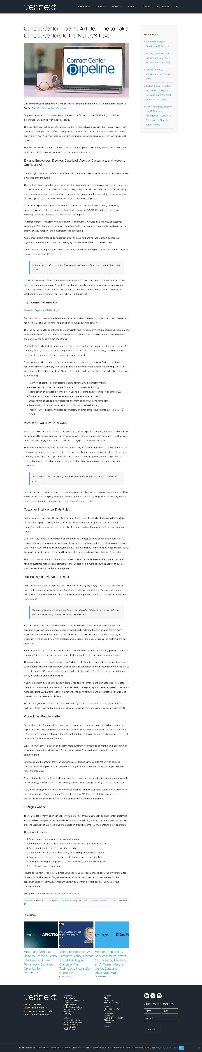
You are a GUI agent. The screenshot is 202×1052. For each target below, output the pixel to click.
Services (67, 1018)
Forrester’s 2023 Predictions (62, 215)
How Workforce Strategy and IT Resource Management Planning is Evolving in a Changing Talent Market (159, 116)
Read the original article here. (52, 108)
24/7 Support (70, 1029)
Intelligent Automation (73, 1009)
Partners (107, 1011)
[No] (198, 1048)
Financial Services (71, 1027)
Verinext (29, 901)
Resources (108, 1000)
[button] (177, 6)
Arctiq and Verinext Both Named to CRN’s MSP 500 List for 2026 (40, 956)
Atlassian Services (72, 1025)
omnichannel (103, 901)
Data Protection (70, 1003)
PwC (78, 590)
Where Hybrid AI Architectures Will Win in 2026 (158, 74)
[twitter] (152, 995)
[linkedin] (146, 995)
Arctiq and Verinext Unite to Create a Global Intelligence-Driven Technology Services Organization (76, 960)
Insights (107, 996)
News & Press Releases (67, 901)
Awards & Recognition (113, 1018)
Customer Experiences (74, 1000)
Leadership (109, 1016)
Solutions (68, 996)
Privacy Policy (159, 1048)
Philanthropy (109, 1020)
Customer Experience (90, 901)
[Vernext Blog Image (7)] (76, 70)
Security (67, 1014)
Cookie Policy (172, 1048)
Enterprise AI (69, 998)
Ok (181, 1048)
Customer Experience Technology (41, 310)
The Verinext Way (112, 1009)
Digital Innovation (71, 1005)
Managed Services (72, 1020)
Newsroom (108, 1013)
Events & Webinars (112, 1003)
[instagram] (159, 995)
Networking (69, 1012)
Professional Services (73, 1022)
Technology (113, 901)
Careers (107, 1022)
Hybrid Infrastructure (73, 1007)
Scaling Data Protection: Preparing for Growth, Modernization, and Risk (158, 58)
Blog (106, 998)
